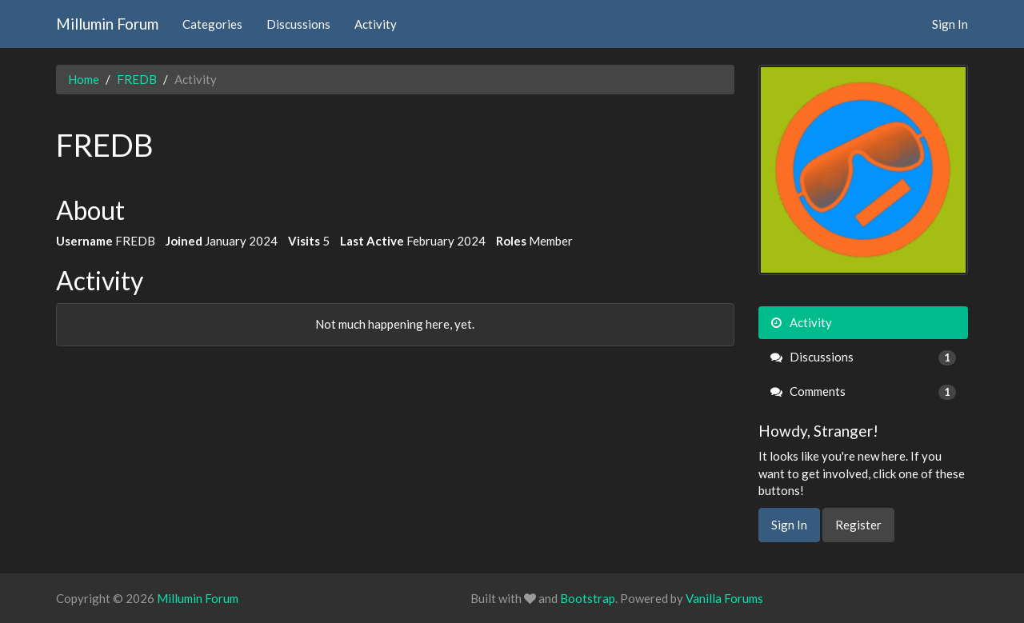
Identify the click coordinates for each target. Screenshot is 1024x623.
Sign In (950, 24)
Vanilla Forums (724, 598)
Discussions (298, 24)
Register (858, 524)
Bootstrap (587, 598)
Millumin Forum (107, 23)
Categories (212, 24)
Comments (863, 391)
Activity (375, 24)
